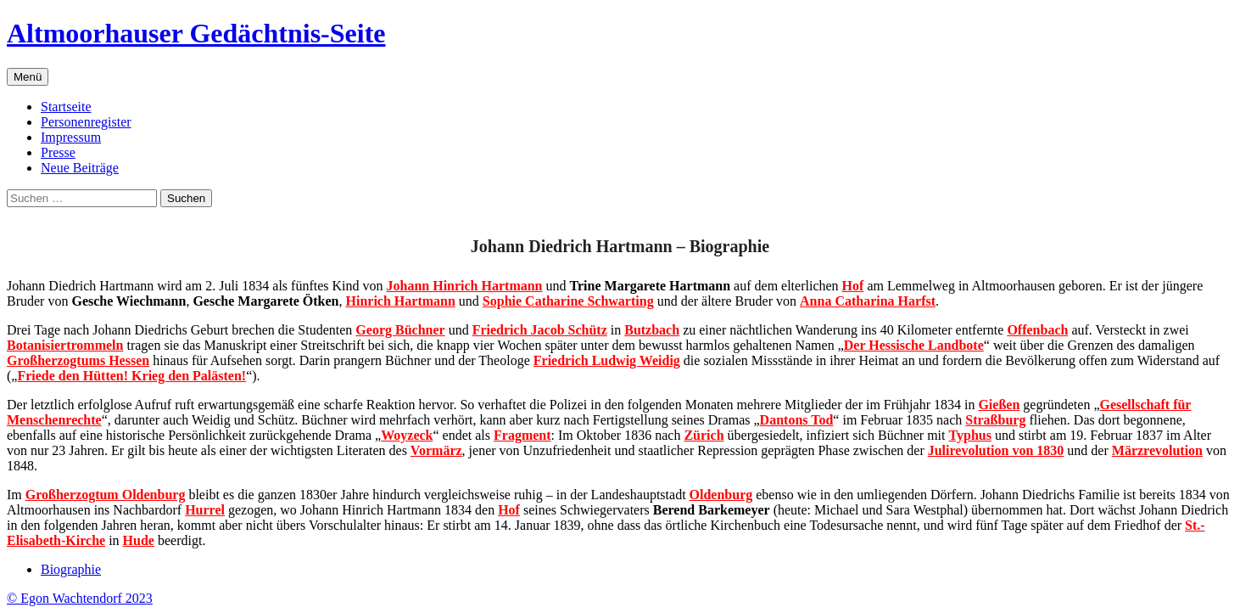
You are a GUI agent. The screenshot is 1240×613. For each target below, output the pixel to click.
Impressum (71, 137)
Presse (58, 152)
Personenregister (86, 122)
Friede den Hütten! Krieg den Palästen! (131, 375)
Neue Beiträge (80, 167)
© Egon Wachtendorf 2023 (80, 598)
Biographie (71, 569)
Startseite (66, 106)
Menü (28, 76)
